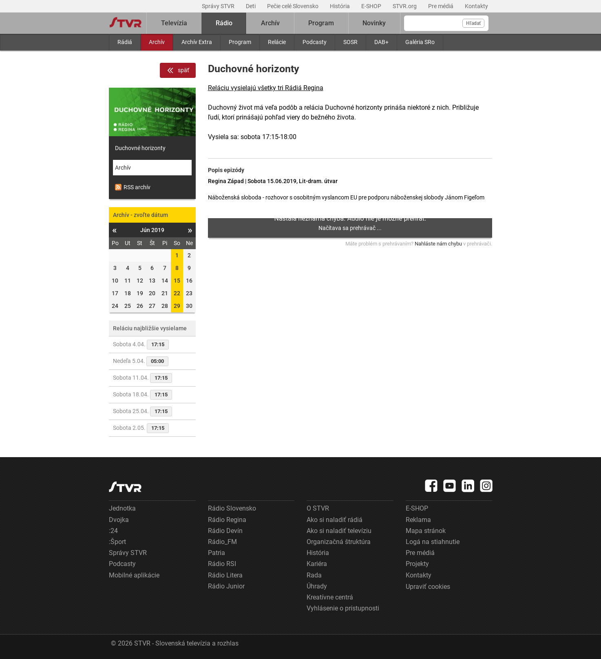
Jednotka (122, 508)
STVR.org (405, 6)
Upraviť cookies (428, 586)
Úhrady (317, 586)
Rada (314, 575)
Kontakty (476, 6)
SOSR (350, 42)
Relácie (277, 42)
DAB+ (381, 42)
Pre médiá (441, 6)
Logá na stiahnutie (433, 542)
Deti (251, 6)
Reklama (418, 520)
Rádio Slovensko (232, 508)
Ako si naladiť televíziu (339, 531)
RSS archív (132, 187)
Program (240, 42)
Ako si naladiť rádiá (334, 520)
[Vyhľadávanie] (446, 23)
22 (177, 293)
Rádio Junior (226, 586)
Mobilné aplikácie (134, 575)
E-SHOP (371, 6)
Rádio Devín (225, 531)
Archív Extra (196, 42)
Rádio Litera (225, 575)
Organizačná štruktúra (339, 542)
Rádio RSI (222, 564)
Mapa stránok (426, 531)
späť (177, 70)
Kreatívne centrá (330, 597)
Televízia (174, 23)
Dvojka (119, 520)
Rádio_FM (222, 542)
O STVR (318, 508)
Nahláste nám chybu (438, 244)
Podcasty (315, 42)
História (340, 6)
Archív (157, 42)
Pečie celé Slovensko (293, 6)
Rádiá (124, 42)
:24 (113, 531)
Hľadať (473, 23)
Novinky (374, 23)
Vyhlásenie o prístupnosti (343, 608)
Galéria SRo (420, 42)
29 (177, 306)
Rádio (224, 23)
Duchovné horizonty (140, 148)
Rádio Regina (227, 520)
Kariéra (317, 564)
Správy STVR (219, 6)
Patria (216, 553)
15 (177, 280)
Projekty (417, 564)
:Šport (117, 542)
